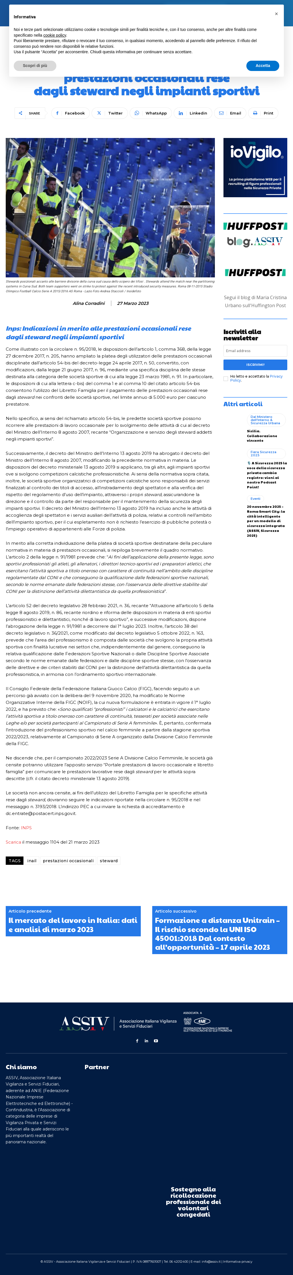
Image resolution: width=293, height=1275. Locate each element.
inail (32, 860)
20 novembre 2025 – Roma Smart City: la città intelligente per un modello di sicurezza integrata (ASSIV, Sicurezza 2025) (266, 521)
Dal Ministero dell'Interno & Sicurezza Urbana (265, 420)
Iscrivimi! (255, 365)
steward (109, 860)
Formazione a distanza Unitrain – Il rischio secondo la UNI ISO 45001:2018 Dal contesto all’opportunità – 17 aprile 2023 (217, 933)
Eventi (255, 499)
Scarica (13, 842)
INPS (26, 827)
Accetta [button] (263, 65)
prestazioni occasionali (68, 860)
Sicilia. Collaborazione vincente (262, 436)
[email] (255, 351)
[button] (276, 13)
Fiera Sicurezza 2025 (263, 453)
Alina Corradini (88, 303)
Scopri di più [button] (35, 65)
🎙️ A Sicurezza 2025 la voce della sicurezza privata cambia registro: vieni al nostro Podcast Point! (267, 475)
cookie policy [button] (54, 35)
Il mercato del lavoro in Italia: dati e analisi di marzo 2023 (73, 924)
